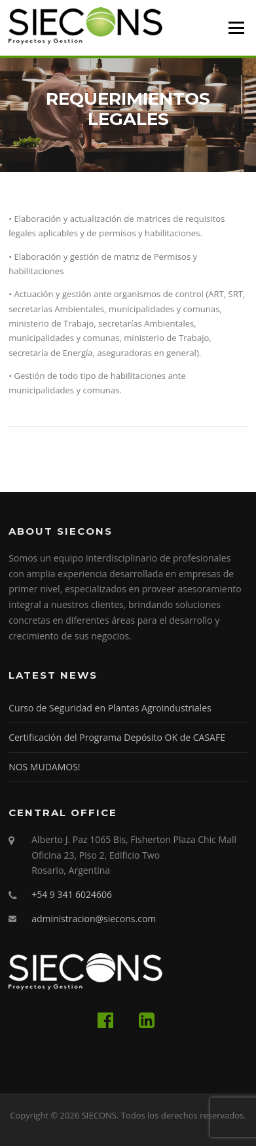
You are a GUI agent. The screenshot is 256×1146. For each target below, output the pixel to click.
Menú (236, 27)
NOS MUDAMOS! (44, 767)
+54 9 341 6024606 (71, 894)
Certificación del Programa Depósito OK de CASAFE (117, 737)
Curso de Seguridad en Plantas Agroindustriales (110, 708)
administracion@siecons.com (93, 918)
